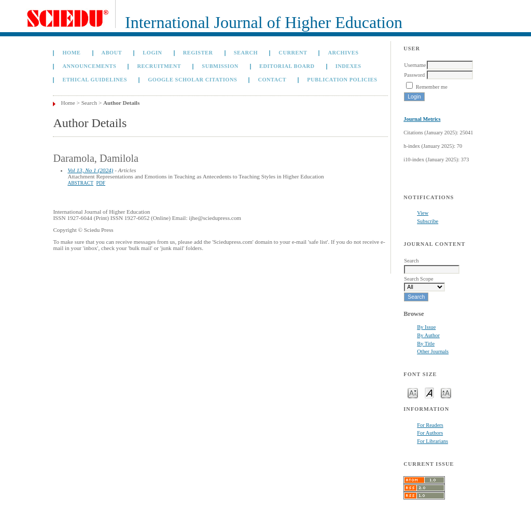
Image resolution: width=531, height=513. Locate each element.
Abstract (80, 183)
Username (415, 65)
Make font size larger (446, 392)
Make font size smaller (413, 392)
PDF (100, 183)
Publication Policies (342, 79)
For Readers (430, 425)
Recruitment (159, 66)
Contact (272, 79)
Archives (343, 53)
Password (414, 75)
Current (292, 53)
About (112, 53)
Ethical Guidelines (94, 79)
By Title (426, 343)
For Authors (430, 433)
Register (198, 53)
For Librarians (432, 441)
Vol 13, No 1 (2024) (90, 170)
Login (152, 53)
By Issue (426, 327)
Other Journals (433, 351)
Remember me (432, 87)
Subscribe (427, 221)
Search (246, 53)
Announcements (89, 66)
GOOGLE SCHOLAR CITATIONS (192, 79)
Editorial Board (287, 66)
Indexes (348, 66)
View (422, 213)
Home (71, 53)
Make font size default (429, 392)
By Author (428, 335)
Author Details (121, 103)
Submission (220, 66)
